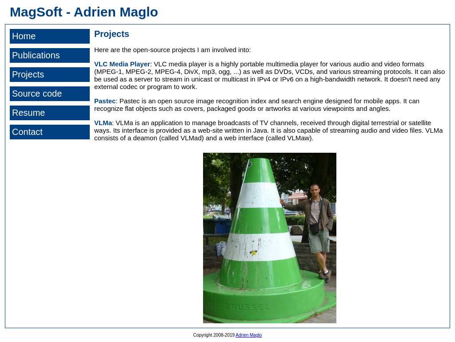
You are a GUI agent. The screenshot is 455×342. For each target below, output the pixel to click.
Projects (28, 74)
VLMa (103, 122)
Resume (28, 113)
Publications (36, 55)
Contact (27, 132)
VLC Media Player (122, 64)
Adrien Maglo (248, 335)
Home (24, 36)
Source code (37, 93)
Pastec (105, 101)
